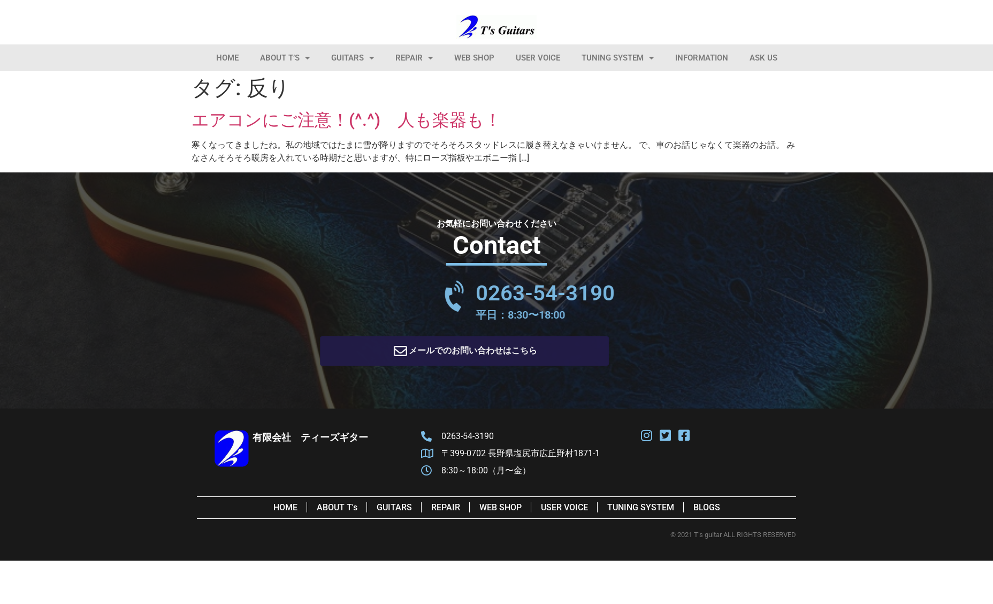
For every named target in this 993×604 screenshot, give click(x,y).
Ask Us (763, 58)
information (701, 58)
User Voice (538, 58)
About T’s (285, 58)
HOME (227, 58)
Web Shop (474, 58)
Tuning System (618, 58)
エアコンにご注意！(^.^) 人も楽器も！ (346, 120)
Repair (414, 58)
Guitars (352, 58)
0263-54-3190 (642, 293)
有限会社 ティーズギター (310, 441)
